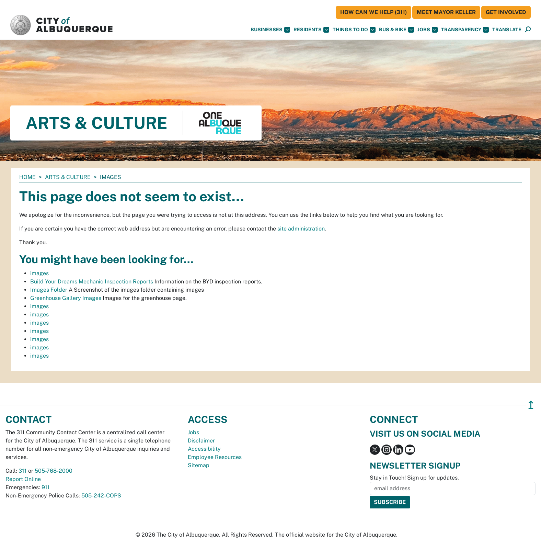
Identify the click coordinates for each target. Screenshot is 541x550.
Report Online (23, 479)
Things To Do (354, 30)
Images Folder (48, 290)
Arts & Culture (68, 177)
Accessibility (204, 449)
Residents (311, 30)
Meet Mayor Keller (446, 12)
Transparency (465, 30)
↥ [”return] (531, 405)
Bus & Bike (396, 30)
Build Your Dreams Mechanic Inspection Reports (91, 281)
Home (27, 177)
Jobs (427, 30)
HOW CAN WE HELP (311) (373, 12)
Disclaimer (201, 440)
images (39, 273)
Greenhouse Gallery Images (65, 298)
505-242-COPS (101, 495)
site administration (301, 228)
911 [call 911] (46, 487)
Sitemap (198, 465)
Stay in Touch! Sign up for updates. (414, 477)
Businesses (270, 30)
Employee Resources (215, 457)
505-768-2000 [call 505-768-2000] (53, 471)
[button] (506, 29)
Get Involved (506, 12)
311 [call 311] (23, 471)
